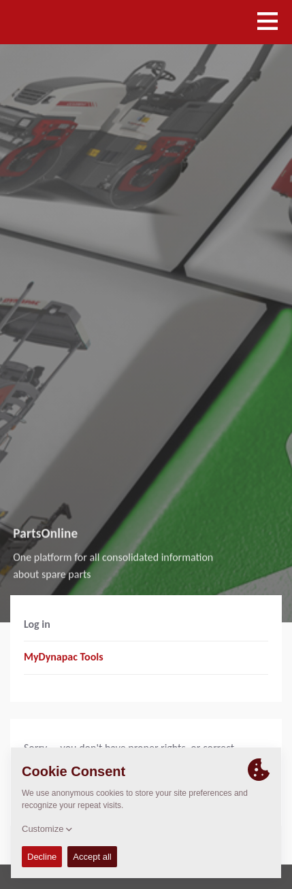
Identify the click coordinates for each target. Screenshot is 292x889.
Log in (37, 624)
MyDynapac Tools (63, 656)
